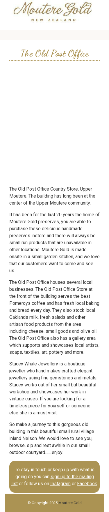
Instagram (60, 483)
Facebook (87, 483)
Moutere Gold (70, 503)
